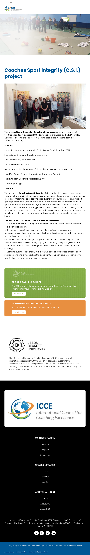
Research (45, 476)
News (45, 471)
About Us (45, 444)
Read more (19, 293)
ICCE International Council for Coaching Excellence (62, 545)
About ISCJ (45, 509)
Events (45, 482)
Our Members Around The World (31, 303)
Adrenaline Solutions (25, 545)
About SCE (45, 503)
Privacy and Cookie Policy (38, 552)
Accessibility (9, 552)
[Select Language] (15, 2)
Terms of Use (21, 552)
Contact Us (45, 455)
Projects (45, 449)
